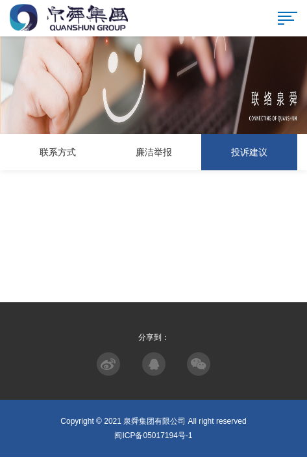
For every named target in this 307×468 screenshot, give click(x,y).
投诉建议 (249, 152)
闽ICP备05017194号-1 (153, 435)
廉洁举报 (154, 152)
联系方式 (58, 152)
